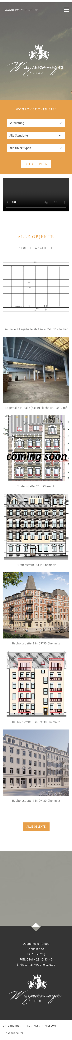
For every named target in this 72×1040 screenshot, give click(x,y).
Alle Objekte (36, 826)
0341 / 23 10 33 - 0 (40, 959)
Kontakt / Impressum (41, 1025)
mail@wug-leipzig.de (41, 964)
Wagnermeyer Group (21, 10)
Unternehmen (12, 1025)
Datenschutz (15, 1033)
